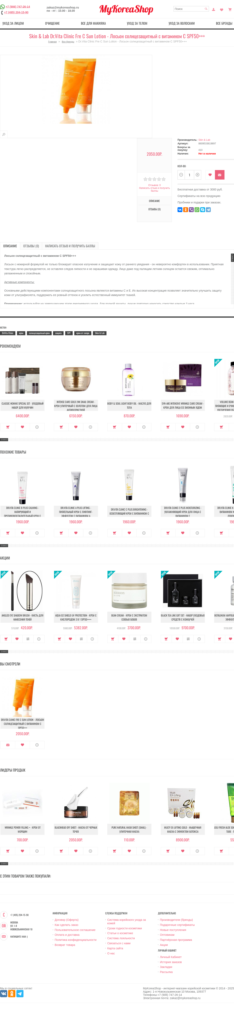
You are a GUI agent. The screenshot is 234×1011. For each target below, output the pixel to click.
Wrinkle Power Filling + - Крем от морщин (22, 829)
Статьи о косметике (120, 933)
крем (21, 333)
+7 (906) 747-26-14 (18, 6)
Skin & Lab (204, 140)
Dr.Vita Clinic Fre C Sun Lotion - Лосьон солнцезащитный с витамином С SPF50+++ (22, 724)
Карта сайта (115, 948)
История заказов (171, 962)
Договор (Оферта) (67, 919)
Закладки (166, 967)
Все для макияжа (93, 23)
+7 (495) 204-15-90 (16, 12)
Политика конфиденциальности (76, 939)
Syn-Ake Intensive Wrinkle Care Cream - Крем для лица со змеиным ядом (183, 405)
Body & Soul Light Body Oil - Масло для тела (129, 405)
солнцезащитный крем (39, 333)
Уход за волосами (182, 23)
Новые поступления (173, 930)
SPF (69, 333)
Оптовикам (167, 934)
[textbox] (191, 9)
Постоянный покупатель (213, 9)
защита (58, 333)
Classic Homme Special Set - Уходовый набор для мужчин (23, 405)
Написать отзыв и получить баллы (154, 189)
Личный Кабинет (171, 957)
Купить (7, 427)
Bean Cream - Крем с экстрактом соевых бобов (129, 617)
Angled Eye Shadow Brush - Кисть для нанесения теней (22, 617)
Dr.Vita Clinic (7, 333)
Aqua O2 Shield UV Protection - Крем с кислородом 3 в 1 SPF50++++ (76, 617)
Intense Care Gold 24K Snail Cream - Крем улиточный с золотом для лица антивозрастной (75, 406)
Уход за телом (137, 23)
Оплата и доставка (67, 934)
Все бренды (68, 41)
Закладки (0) (221, 9)
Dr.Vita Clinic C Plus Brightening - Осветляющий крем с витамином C (129, 511)
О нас (111, 953)
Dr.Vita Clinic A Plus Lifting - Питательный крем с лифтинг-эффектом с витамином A (76, 512)
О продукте (37, 427)
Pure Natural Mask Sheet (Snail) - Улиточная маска (129, 829)
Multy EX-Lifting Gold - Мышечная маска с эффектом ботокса (182, 829)
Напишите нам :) (19, 936)
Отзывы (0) (154, 209)
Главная (52, 41)
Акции (164, 944)
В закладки (210, 175)
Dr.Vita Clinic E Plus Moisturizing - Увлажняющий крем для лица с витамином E (182, 512)
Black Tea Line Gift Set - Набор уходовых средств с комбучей (183, 617)
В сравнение (28, 639)
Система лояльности (121, 938)
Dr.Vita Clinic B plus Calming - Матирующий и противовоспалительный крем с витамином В (22, 514)
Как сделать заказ (66, 924)
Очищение (52, 23)
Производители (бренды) (176, 919)
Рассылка (166, 972)
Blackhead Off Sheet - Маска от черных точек (76, 829)
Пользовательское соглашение (75, 930)
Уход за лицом (13, 23)
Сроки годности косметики (124, 928)
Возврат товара (65, 944)
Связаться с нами (119, 943)
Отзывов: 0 (154, 185)
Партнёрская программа (176, 939)
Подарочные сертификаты (177, 924)
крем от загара (82, 333)
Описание (154, 201)
